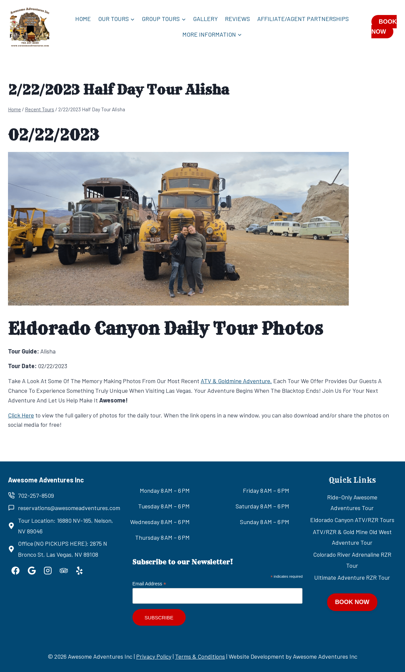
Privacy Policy (153, 656)
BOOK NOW (384, 26)
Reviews (237, 18)
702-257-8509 (36, 495)
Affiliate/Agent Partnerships (303, 18)
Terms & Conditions (200, 656)
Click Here (21, 415)
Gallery (205, 18)
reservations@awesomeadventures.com (69, 507)
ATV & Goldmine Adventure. (236, 380)
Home (83, 18)
